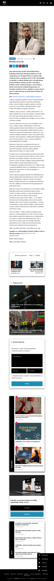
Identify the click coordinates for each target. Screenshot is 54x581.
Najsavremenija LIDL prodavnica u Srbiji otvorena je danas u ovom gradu (28, 538)
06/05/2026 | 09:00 (19, 444)
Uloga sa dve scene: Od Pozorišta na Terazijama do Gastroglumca (27, 305)
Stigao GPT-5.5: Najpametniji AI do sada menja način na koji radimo (29, 466)
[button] (45, 555)
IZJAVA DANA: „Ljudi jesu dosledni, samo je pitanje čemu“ (28, 545)
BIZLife (21, 58)
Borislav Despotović (21, 255)
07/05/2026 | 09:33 (19, 541)
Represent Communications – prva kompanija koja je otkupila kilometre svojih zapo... (26, 331)
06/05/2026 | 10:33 (19, 419)
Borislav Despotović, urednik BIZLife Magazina (27, 97)
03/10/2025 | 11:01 (28, 58)
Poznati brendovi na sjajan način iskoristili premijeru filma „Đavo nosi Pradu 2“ (28, 416)
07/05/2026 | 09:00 (19, 548)
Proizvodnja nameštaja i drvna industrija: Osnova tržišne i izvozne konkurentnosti (27, 553)
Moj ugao (12, 58)
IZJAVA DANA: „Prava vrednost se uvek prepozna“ (27, 441)
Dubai (31, 255)
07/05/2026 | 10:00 (19, 534)
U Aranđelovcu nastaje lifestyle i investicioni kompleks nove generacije (26, 524)
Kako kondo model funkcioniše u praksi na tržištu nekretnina (28, 531)
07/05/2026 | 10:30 (19, 526)
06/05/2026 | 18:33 (19, 556)
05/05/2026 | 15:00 (19, 469)
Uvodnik (37, 255)
